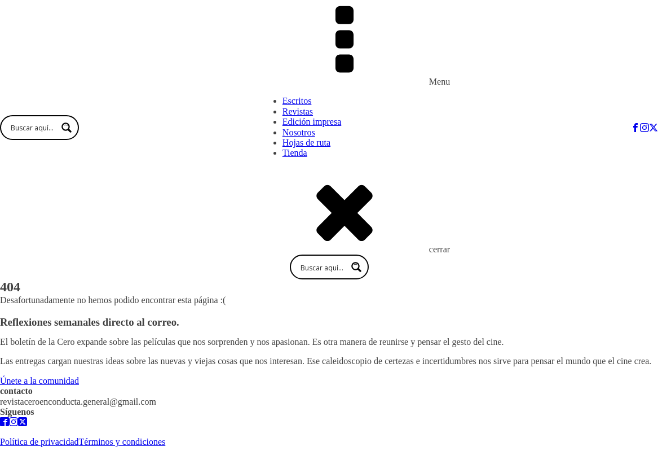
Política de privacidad (39, 442)
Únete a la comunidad (39, 381)
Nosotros (298, 132)
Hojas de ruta (306, 142)
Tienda (294, 152)
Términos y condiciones (122, 442)
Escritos (297, 101)
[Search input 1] (44, 127)
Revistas (297, 111)
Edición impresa (311, 121)
